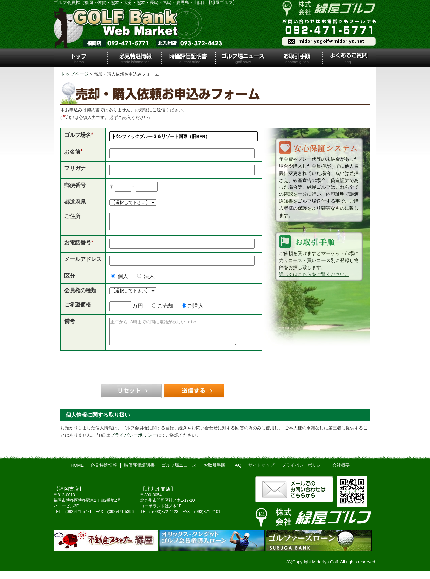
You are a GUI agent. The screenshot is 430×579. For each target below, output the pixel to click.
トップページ (74, 74)
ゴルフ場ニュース (242, 58)
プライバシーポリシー (133, 443)
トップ (81, 58)
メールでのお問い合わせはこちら (294, 497)
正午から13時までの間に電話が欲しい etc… (180, 337)
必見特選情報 (134, 58)
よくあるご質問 (349, 58)
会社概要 (341, 473)
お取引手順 (295, 58)
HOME (77, 473)
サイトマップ (261, 473)
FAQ (236, 473)
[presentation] (161, 378)
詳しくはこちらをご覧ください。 (314, 274)
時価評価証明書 (188, 58)
